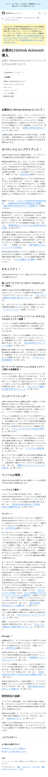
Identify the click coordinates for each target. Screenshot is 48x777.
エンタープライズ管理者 (13, 18)
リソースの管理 (12, 475)
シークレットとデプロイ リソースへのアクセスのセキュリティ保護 (23, 317)
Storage (7, 636)
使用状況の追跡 (12, 696)
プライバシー (26, 767)
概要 (38, 18)
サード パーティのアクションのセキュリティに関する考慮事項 (23, 368)
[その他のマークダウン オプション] (23, 72)
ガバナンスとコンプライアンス (22, 149)
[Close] (42, 3)
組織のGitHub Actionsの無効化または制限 (25, 203)
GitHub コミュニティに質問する (14, 748)
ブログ (21, 769)
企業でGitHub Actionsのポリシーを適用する (20, 206)
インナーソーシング (11, 309)
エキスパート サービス (9, 769)
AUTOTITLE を (25, 174)
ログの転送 (17, 247)
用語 (18, 767)
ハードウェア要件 (11, 489)
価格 (43, 767)
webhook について (14, 718)
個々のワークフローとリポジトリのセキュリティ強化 (23, 284)
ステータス (36, 767)
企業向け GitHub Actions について (23, 109)
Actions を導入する (11, 20)
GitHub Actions (29, 18)
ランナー (7, 513)
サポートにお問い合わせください (14, 751)
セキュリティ (11, 269)
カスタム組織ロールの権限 (24, 259)
